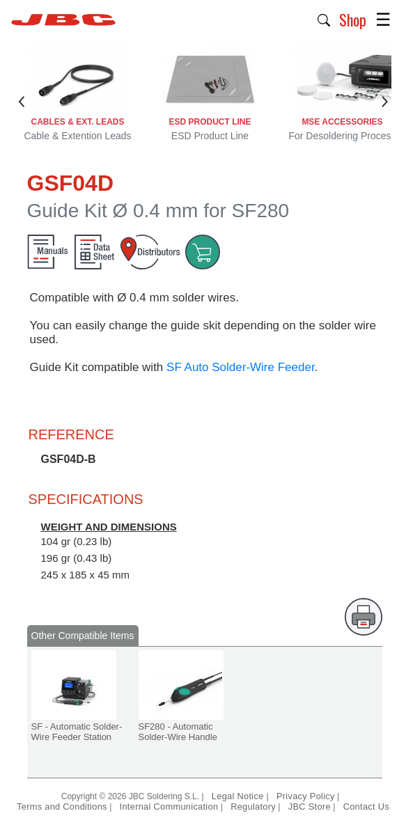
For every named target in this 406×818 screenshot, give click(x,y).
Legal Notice (239, 796)
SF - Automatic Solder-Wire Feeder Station (77, 731)
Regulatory (253, 806)
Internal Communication (169, 806)
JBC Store (309, 806)
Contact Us (366, 806)
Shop (352, 19)
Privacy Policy (305, 796)
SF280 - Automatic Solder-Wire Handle (178, 731)
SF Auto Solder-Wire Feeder (240, 367)
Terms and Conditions (62, 806)
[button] (324, 19)
